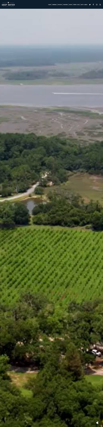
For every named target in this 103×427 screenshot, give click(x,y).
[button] (97, 423)
